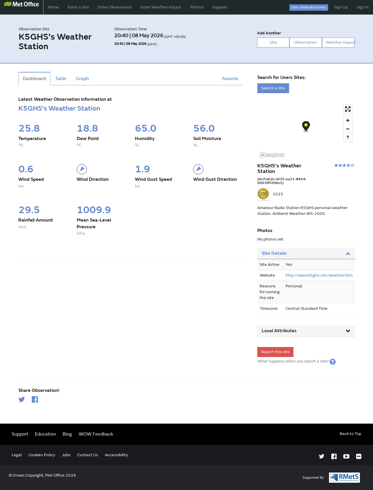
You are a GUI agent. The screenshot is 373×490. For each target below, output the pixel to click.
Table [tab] (60, 79)
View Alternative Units (308, 7)
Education (45, 434)
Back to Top (350, 433)
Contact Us (87, 454)
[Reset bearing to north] (348, 137)
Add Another (269, 33)
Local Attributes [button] (306, 331)
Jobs (66, 454)
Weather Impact (340, 42)
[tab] (306, 253)
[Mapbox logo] (272, 155)
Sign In (363, 7)
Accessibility (116, 454)
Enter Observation (115, 7)
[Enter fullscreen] (348, 109)
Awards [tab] (230, 79)
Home (53, 7)
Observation (305, 42)
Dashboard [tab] (34, 79)
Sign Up (341, 7)
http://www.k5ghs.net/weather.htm (319, 275)
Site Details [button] (306, 253)
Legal (17, 454)
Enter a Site (78, 7)
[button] (333, 361)
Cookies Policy (42, 454)
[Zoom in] (348, 120)
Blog (67, 434)
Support (219, 7)
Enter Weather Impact (161, 7)
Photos (197, 7)
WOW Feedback (96, 434)
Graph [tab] (82, 79)
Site (273, 42)
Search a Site (273, 88)
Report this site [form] (275, 351)
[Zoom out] (348, 129)
